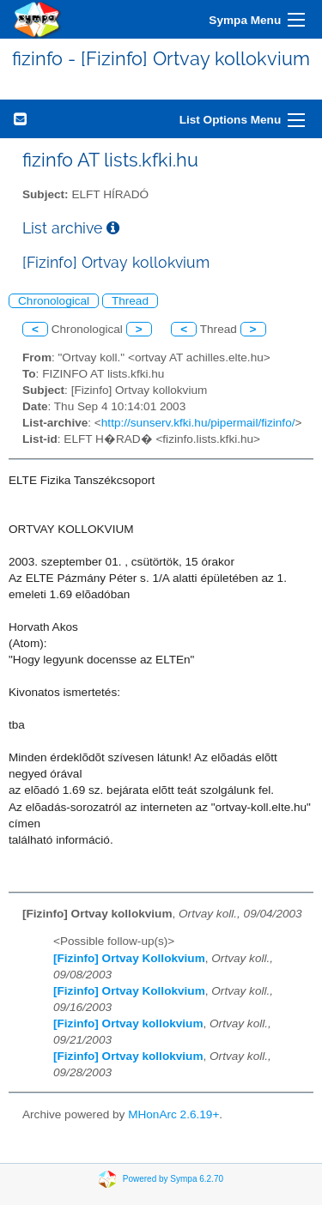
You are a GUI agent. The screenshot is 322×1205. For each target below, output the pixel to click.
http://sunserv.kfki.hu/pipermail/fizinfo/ (198, 422)
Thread (130, 300)
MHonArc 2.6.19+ (173, 1114)
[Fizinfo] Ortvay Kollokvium (129, 958)
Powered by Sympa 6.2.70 (173, 1179)
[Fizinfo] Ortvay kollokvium (128, 1023)
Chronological (53, 300)
